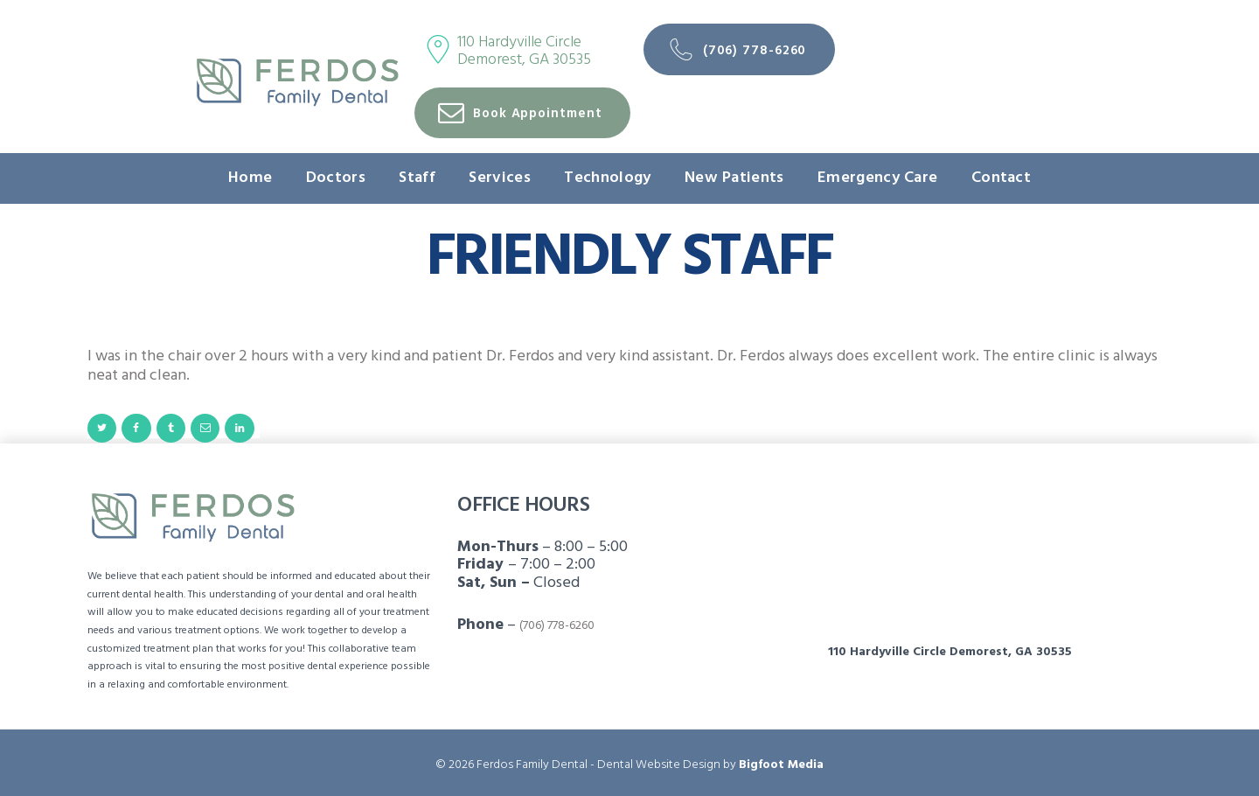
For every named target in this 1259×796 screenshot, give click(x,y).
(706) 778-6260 (557, 626)
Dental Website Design (658, 765)
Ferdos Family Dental (532, 765)
